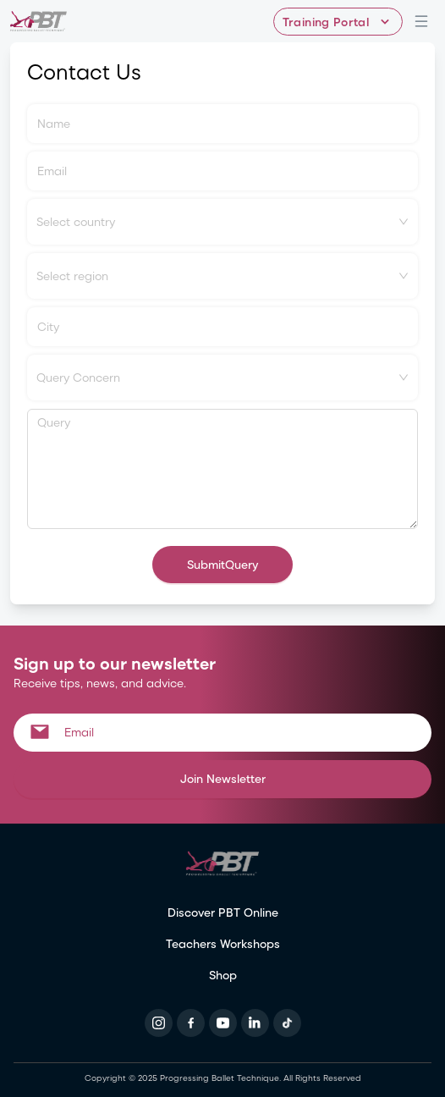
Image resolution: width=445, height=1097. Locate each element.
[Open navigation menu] (421, 21)
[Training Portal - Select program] (338, 22)
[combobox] (222, 222)
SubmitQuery (222, 564)
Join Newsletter (223, 778)
